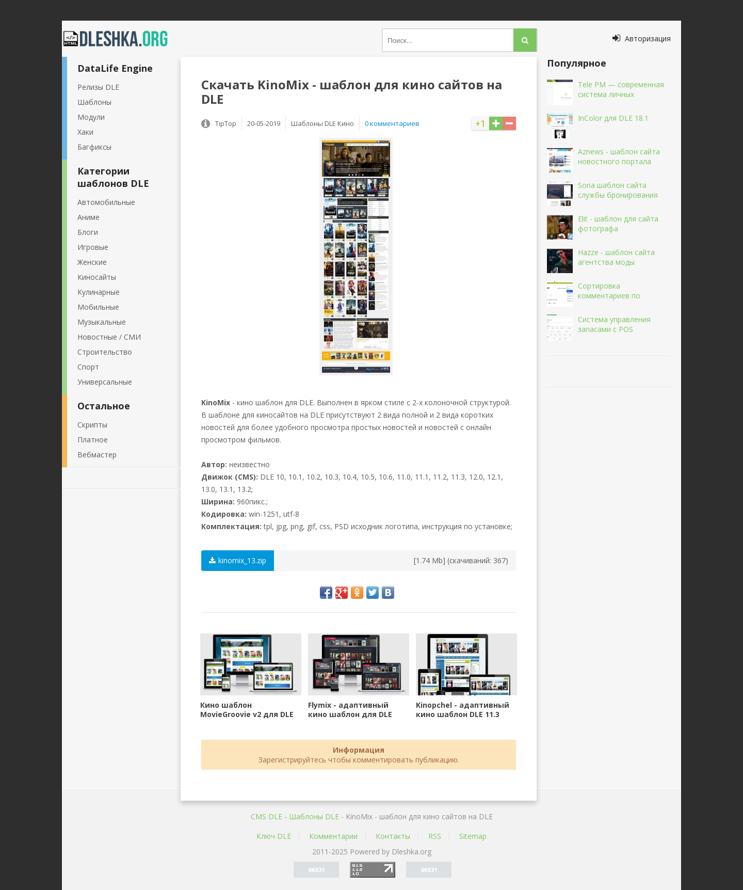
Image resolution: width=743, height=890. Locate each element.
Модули (91, 117)
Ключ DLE (273, 836)
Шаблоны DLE (314, 816)
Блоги (87, 232)
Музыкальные (101, 322)
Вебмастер (97, 454)
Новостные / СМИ (109, 337)
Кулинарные (98, 292)
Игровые (92, 247)
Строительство (104, 352)
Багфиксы (94, 147)
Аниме (88, 217)
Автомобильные (106, 202)
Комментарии (333, 836)
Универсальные (104, 382)
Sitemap (473, 836)
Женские (92, 262)
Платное (92, 439)
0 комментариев (392, 123)
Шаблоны (94, 102)
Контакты (393, 836)
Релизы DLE (98, 87)
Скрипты (92, 425)
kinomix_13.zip (237, 560)
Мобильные (98, 307)
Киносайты (96, 277)
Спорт (88, 367)
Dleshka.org (121, 39)
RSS (434, 836)
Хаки (85, 132)
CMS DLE (266, 816)
